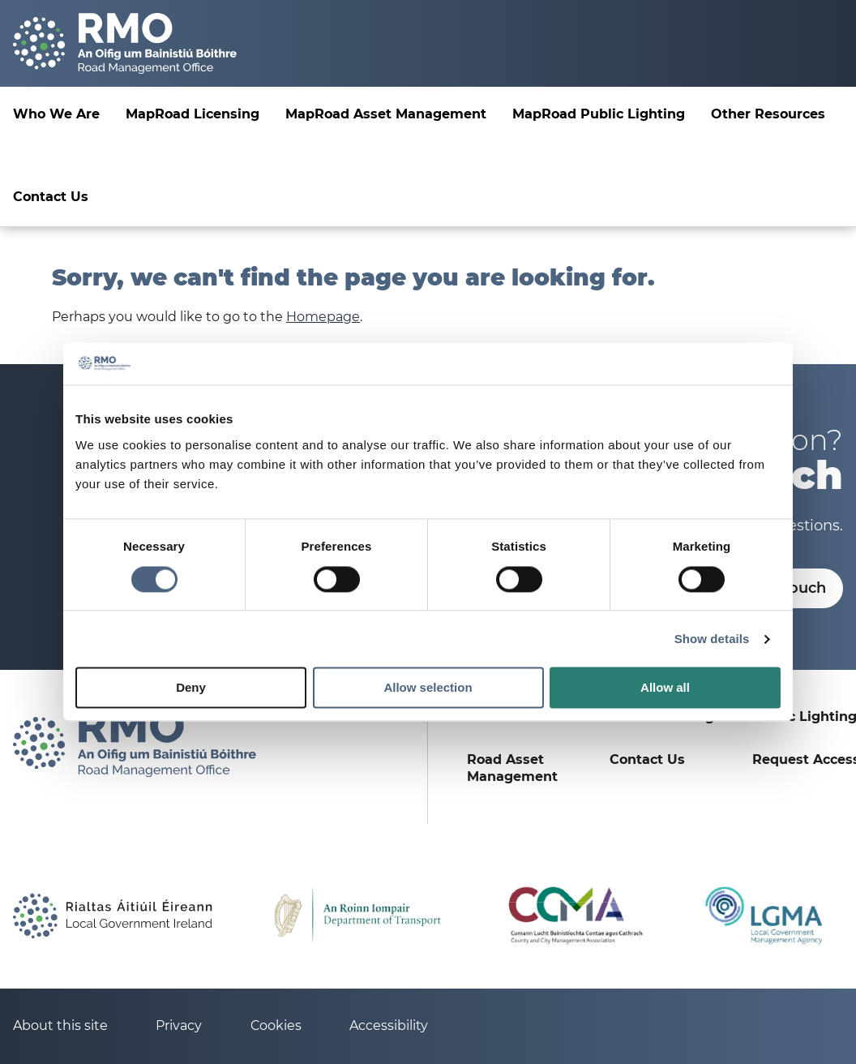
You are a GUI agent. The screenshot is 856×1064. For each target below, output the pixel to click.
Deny (191, 688)
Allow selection (427, 688)
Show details (712, 639)
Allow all (665, 688)
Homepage (323, 316)
